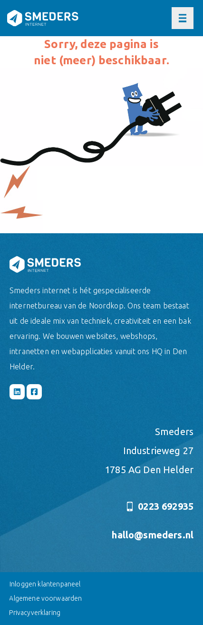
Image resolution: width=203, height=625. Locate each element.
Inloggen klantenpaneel (45, 584)
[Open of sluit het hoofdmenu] (182, 18)
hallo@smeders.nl (152, 534)
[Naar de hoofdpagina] (43, 18)
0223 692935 (160, 506)
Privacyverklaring (34, 612)
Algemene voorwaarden (45, 598)
